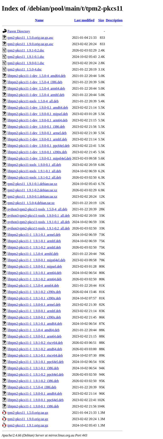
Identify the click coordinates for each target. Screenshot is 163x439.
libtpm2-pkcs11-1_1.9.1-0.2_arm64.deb (34, 279)
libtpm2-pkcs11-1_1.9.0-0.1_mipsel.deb (34, 266)
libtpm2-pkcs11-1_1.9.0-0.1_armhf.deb (34, 311)
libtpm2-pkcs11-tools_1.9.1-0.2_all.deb (34, 177)
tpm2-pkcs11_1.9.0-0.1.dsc (25, 63)
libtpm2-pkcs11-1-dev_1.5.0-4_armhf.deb (35, 95)
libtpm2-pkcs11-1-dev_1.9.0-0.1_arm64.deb (37, 120)
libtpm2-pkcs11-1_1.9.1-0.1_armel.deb (33, 234)
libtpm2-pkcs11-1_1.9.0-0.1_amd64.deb (34, 393)
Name (39, 20)
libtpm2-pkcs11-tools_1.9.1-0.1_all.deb (34, 171)
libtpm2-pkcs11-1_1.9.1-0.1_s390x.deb (34, 298)
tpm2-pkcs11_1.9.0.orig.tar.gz (27, 419)
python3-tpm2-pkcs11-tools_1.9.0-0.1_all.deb (38, 215)
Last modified (84, 20)
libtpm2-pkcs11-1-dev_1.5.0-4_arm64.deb (36, 88)
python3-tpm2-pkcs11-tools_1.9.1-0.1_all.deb (38, 222)
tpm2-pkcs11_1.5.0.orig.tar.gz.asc (30, 37)
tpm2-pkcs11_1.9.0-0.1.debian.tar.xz (32, 196)
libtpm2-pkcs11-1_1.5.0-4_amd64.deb (33, 330)
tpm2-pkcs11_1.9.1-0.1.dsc (25, 56)
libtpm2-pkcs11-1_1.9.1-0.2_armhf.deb (34, 247)
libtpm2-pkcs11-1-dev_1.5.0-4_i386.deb (34, 82)
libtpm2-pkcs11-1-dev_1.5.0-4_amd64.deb (36, 76)
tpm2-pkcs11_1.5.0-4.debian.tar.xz (31, 203)
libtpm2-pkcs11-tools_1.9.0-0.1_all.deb (34, 165)
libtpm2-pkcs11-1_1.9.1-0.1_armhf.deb (34, 241)
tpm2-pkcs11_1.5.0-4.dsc (24, 69)
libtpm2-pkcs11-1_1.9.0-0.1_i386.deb (33, 406)
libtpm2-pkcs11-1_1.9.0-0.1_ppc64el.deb (35, 400)
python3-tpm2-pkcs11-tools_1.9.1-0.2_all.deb (38, 228)
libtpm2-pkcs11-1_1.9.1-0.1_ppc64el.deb (35, 362)
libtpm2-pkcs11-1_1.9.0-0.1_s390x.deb (34, 317)
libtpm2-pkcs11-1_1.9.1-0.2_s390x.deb (34, 292)
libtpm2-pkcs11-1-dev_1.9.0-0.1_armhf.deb (37, 139)
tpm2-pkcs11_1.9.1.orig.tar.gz (27, 425)
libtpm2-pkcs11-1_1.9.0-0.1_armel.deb (33, 304)
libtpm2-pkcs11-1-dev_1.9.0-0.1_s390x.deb (37, 152)
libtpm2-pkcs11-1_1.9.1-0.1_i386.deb (33, 368)
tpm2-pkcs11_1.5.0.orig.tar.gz (27, 412)
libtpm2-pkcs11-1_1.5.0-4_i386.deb (31, 387)
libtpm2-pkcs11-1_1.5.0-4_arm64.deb (33, 285)
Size (101, 20)
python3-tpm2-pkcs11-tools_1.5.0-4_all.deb (37, 209)
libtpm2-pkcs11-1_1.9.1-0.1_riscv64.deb (35, 355)
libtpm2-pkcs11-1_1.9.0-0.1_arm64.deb (34, 336)
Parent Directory (18, 31)
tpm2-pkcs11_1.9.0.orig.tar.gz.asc (30, 44)
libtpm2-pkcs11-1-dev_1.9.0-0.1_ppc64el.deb (38, 145)
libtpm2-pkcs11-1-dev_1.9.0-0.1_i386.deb (36, 126)
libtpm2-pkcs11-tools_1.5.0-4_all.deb (33, 101)
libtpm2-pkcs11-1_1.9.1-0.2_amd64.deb (34, 349)
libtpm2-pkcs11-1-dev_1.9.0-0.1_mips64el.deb (39, 158)
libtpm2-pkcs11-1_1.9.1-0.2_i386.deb (33, 381)
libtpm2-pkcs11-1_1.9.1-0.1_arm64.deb (34, 273)
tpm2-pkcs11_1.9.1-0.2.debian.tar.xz (32, 190)
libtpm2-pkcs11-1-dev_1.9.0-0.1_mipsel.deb (37, 114)
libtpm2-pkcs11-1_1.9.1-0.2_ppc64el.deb (35, 374)
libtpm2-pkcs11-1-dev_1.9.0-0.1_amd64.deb (37, 107)
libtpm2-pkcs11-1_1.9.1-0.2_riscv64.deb (35, 343)
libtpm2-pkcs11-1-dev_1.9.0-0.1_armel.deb (36, 133)
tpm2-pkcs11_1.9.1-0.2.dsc (25, 50)
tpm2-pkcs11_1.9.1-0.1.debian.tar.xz (32, 184)
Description (114, 20)
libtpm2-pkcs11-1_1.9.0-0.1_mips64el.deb (36, 260)
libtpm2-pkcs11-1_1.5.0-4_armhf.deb (32, 254)
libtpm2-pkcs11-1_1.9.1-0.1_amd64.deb (34, 323)
